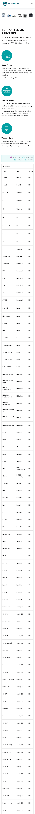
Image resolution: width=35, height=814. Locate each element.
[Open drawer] (32, 4)
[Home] (10, 3)
